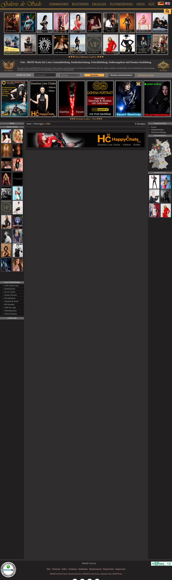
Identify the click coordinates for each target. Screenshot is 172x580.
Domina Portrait (10, 295)
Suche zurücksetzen (121, 75)
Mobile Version (89, 563)
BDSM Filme (117, 574)
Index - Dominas (69, 569)
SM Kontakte (9, 304)
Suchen (94, 75)
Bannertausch (95, 569)
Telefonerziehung (121, 4)
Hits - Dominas (53, 569)
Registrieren (80, 4)
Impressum (120, 569)
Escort (153, 127)
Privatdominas (9, 298)
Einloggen (99, 4)
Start (29, 123)
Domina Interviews (75, 574)
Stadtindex (83, 569)
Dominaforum (9, 289)
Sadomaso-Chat (105, 574)
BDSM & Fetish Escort (91, 574)
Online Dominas (10, 314)
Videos (141, 4)
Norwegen (38, 123)
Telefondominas (10, 311)
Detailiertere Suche (146, 75)
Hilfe (151, 4)
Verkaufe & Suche (11, 301)
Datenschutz (108, 569)
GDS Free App (10, 307)
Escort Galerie (9, 292)
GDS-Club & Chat (11, 286)
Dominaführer (58, 4)
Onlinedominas (157, 129)
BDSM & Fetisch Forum (58, 574)
